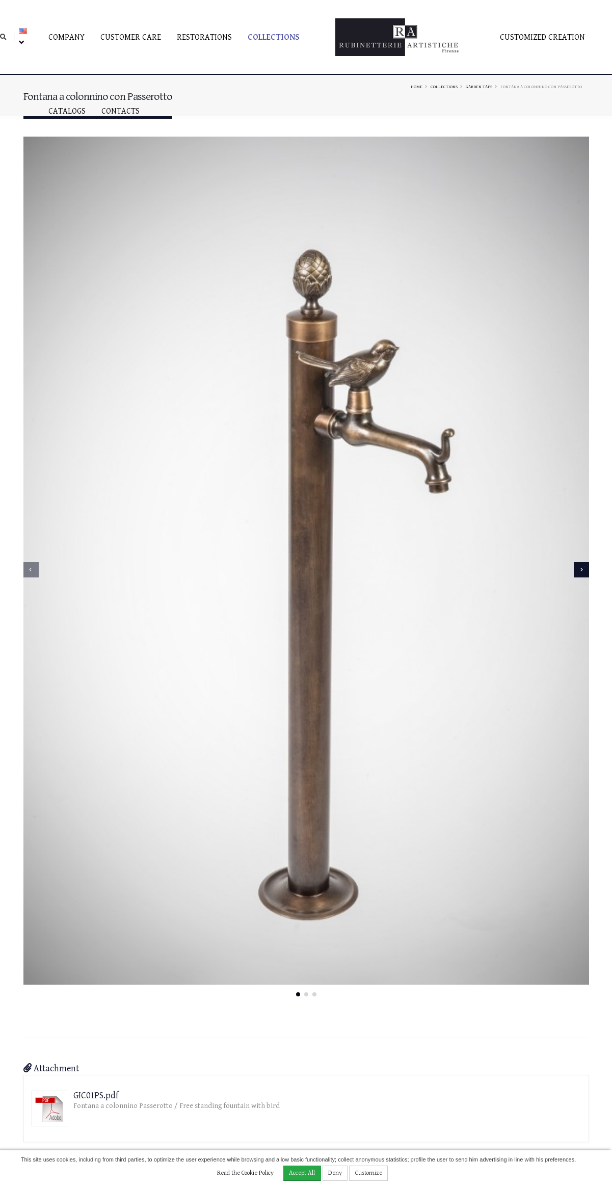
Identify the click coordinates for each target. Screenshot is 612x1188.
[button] (298, 882)
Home (416, 86)
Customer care (130, 37)
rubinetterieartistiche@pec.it (309, 1113)
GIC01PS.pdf (96, 984)
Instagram (524, 1103)
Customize (368, 1173)
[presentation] (31, 513)
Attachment (51, 957)
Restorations (204, 37)
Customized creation (542, 37)
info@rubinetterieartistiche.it (212, 1113)
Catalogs (67, 111)
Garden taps (479, 86)
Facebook (522, 1090)
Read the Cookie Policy (245, 1173)
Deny (335, 1173)
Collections (274, 37)
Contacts (120, 111)
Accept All (302, 1173)
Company (66, 37)
